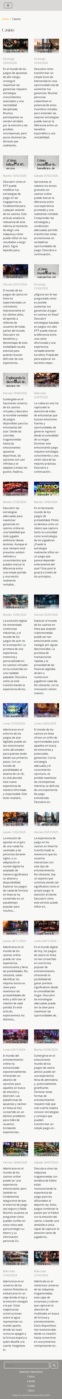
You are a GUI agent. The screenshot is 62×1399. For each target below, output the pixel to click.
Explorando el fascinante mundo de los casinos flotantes (15, 1264)
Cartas (31, 1376)
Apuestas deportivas (31, 1371)
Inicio (5, 19)
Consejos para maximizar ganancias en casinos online (16, 493)
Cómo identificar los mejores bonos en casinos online (16, 934)
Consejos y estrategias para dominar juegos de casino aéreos (46, 1042)
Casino (31, 1385)
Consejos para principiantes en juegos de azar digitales (16, 714)
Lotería (31, 1381)
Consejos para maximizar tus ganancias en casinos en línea (47, 716)
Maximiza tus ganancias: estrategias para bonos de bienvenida (47, 52)
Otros (31, 1390)
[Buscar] (26, 1365)
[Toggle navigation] (8, 5)
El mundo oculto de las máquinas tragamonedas (47, 1262)
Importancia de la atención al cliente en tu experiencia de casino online (47, 825)
